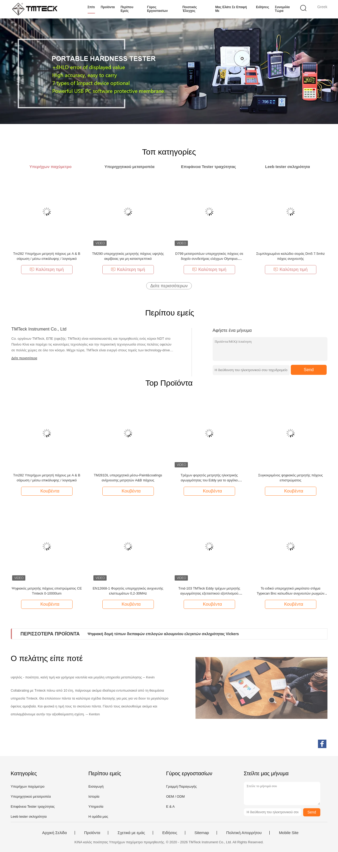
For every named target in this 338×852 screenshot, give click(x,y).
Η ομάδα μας (98, 817)
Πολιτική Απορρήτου (243, 833)
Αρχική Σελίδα (54, 833)
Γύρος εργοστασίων (157, 9)
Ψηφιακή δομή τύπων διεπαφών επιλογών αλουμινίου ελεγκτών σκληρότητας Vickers (163, 634)
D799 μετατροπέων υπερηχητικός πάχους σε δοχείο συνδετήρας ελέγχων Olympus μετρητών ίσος (209, 259)
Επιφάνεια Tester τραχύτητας (33, 806)
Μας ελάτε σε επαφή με (231, 9)
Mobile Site (288, 833)
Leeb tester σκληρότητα (29, 817)
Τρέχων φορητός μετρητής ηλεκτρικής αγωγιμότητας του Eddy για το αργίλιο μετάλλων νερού (209, 480)
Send (308, 369)
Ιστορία (93, 796)
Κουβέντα (47, 491)
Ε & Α (170, 806)
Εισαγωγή (95, 786)
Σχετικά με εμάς (131, 833)
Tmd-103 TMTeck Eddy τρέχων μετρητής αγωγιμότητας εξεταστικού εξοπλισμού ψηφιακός (209, 593)
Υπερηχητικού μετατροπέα (31, 796)
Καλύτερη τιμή (47, 269)
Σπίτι (91, 7)
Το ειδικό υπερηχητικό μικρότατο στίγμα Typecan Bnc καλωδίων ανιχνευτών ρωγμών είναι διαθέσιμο (290, 593)
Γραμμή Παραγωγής (181, 786)
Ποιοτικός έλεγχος (189, 9)
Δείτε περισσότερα (24, 358)
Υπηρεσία (95, 806)
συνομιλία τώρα (282, 9)
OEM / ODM (175, 796)
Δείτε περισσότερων (169, 286)
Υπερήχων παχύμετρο (28, 786)
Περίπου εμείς (127, 9)
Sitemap (201, 833)
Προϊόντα (108, 7)
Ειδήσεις (262, 7)
